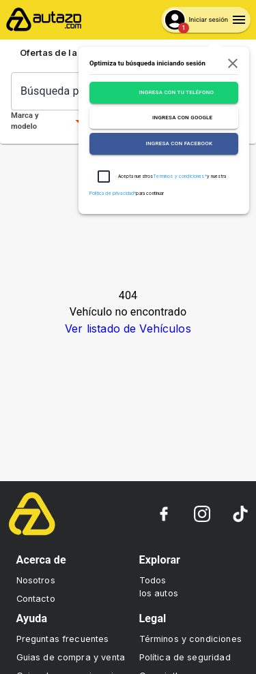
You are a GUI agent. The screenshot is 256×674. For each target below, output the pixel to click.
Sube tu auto (201, 53)
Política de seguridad (185, 657)
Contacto (35, 599)
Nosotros (35, 580)
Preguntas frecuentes (62, 639)
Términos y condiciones (190, 639)
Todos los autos (158, 586)
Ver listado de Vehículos (128, 328)
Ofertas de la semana (74, 53)
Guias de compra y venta (70, 657)
